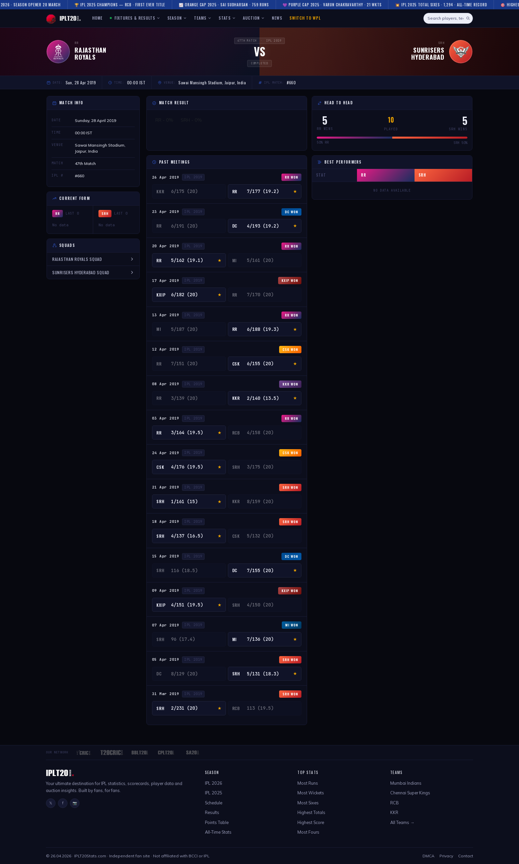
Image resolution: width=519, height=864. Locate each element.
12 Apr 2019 (165, 349)
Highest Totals (311, 812)
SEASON (177, 18)
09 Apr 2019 (165, 590)
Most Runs (307, 783)
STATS (227, 18)
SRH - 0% (191, 120)
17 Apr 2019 (165, 280)
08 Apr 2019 (165, 384)
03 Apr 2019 (165, 418)
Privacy (446, 855)
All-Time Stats (218, 832)
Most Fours (308, 832)
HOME (97, 18)
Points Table (217, 822)
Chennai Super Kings (410, 792)
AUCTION (253, 18)
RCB (394, 802)
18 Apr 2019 (165, 521)
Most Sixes (308, 802)
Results (212, 812)
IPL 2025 (213, 792)
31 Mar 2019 (165, 693)
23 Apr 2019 (165, 211)
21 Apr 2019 (165, 487)
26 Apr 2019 (165, 177)
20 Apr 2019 (165, 246)
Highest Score (310, 822)
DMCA (428, 855)
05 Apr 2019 (165, 659)
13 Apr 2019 (165, 315)
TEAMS (202, 18)
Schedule (213, 802)
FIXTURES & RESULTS (135, 18)
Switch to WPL (304, 18)
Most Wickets (310, 792)
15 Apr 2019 (165, 556)
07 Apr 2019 (165, 625)
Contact (465, 855)
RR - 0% (164, 120)
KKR (394, 812)
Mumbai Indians (406, 783)
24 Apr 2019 (165, 452)
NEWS (277, 18)
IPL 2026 (213, 783)
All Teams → (402, 822)
